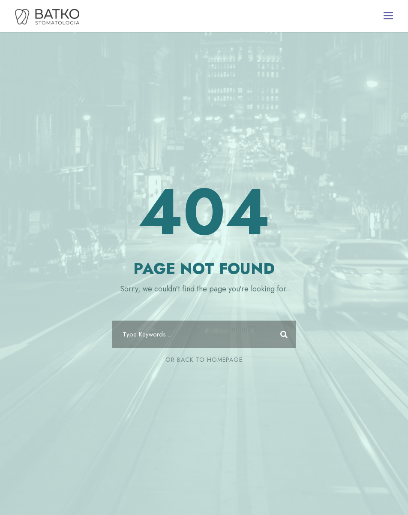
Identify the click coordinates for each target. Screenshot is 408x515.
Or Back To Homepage (204, 359)
